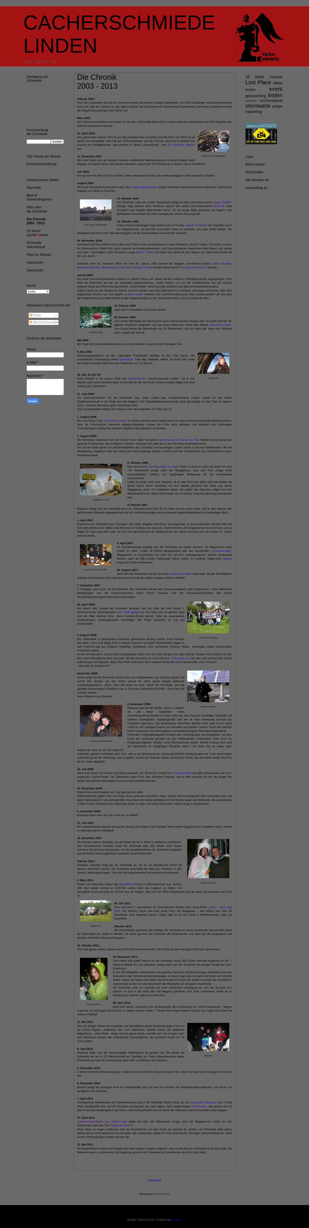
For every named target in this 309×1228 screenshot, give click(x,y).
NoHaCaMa (254, 172)
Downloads (35, 270)
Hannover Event (220, 324)
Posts (35, 315)
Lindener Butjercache (144, 187)
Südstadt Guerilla (141, 267)
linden (275, 95)
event (275, 89)
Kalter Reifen (222, 202)
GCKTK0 (218, 206)
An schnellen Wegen (181, 144)
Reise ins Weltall (180, 573)
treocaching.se (256, 188)
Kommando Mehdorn (193, 267)
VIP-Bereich (199, 1106)
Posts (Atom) (162, 1194)
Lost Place (258, 82)
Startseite (155, 1180)
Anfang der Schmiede (202, 1102)
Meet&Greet (126, 884)
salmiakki (251, 100)
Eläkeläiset (126, 359)
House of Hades (196, 225)
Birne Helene (255, 164)
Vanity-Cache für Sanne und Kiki (179, 439)
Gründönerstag (221, 550)
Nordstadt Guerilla (88, 267)
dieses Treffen (145, 252)
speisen (227, 558)
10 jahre (254, 77)
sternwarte (258, 106)
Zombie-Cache (133, 294)
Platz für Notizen (39, 255)
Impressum (35, 262)
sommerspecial (271, 100)
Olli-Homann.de (257, 180)
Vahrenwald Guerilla (113, 267)
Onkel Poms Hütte (115, 420)
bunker (250, 89)
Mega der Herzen (121, 1125)
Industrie (275, 77)
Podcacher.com (180, 658)
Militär (277, 83)
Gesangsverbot (182, 773)
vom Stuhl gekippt (128, 612)
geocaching (255, 96)
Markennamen (137, 378)
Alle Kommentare (43, 322)
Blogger (176, 1219)
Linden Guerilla (221, 263)
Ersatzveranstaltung (41, 164)
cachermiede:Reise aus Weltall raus (102, 1121)
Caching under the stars (163, 466)
